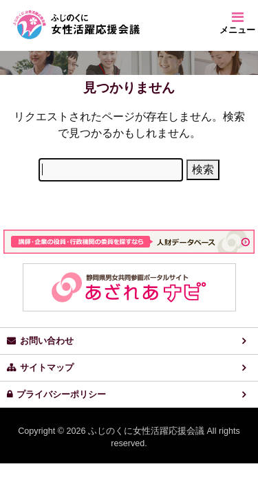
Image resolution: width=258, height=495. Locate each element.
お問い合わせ (47, 341)
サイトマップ (47, 368)
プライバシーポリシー (61, 394)
